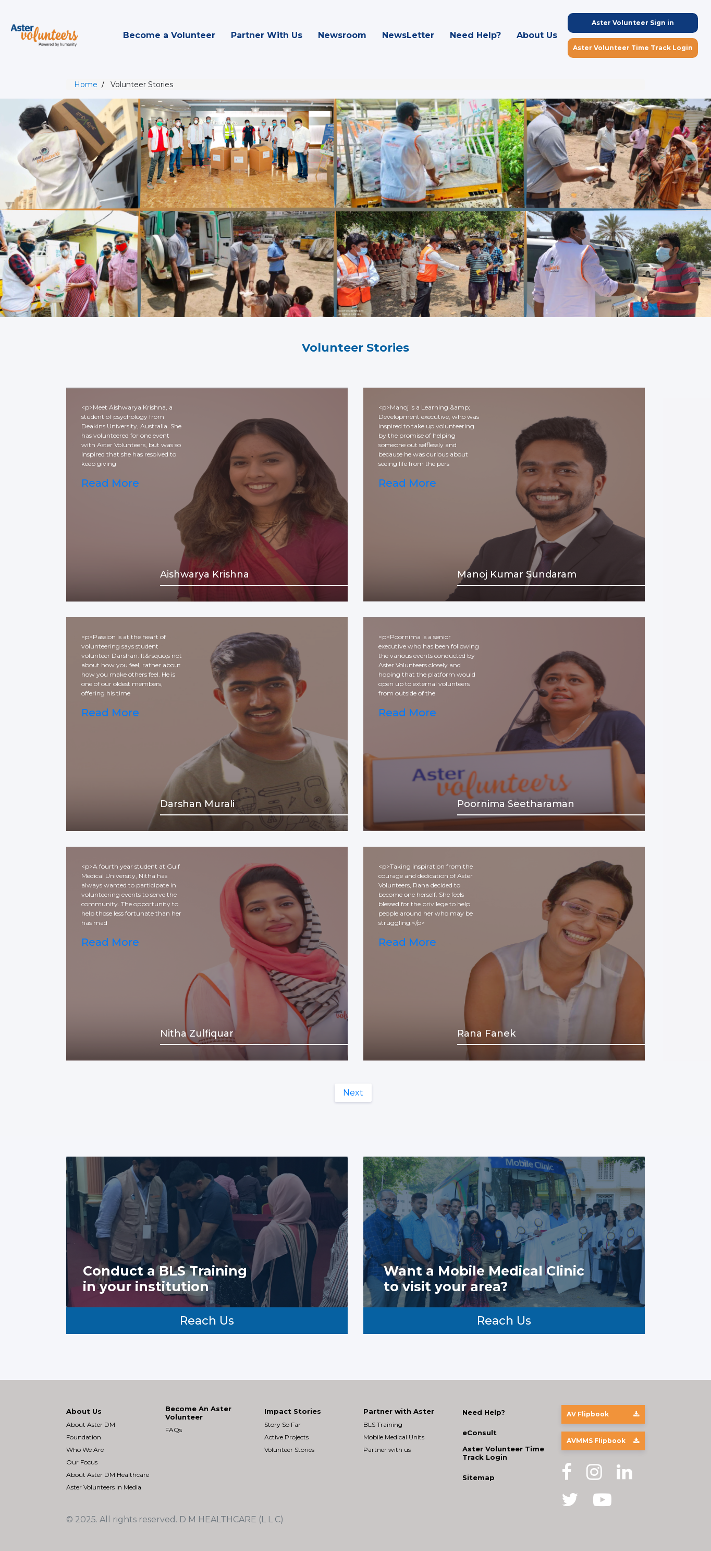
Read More (111, 483)
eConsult (479, 1433)
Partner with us (387, 1449)
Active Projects (286, 1437)
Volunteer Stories (289, 1449)
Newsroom (342, 35)
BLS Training (382, 1424)
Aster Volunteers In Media (103, 1487)
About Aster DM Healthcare (107, 1474)
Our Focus (81, 1462)
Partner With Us (266, 35)
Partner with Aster (398, 1411)
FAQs (173, 1430)
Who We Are (85, 1449)
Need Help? (475, 35)
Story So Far (282, 1424)
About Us (537, 35)
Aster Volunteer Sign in (633, 23)
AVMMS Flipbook (603, 1441)
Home (85, 84)
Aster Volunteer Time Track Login (633, 48)
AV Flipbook (603, 1414)
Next (353, 1093)
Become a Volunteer (169, 35)
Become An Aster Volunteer (198, 1413)
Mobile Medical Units (393, 1437)
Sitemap (478, 1478)
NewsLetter (408, 35)
